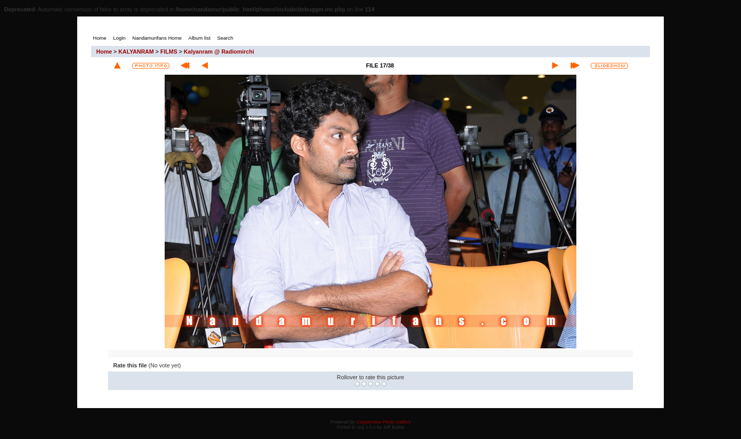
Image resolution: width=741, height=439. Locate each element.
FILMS (169, 51)
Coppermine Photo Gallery (383, 422)
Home (104, 51)
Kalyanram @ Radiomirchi (219, 51)
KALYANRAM (136, 51)
